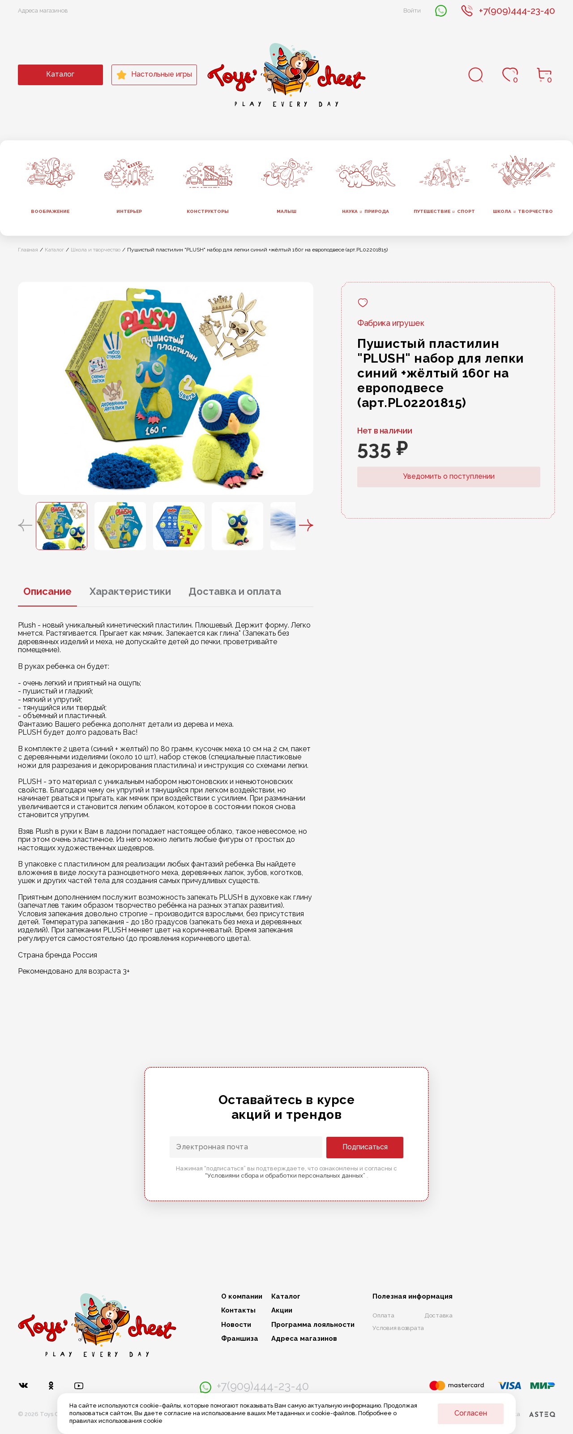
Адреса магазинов (43, 10)
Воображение (50, 211)
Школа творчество (523, 211)
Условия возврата (398, 1328)
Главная (28, 250)
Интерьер (129, 211)
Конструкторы (208, 211)
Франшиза (239, 1339)
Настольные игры (154, 75)
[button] (25, 526)
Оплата (383, 1315)
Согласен (470, 1413)
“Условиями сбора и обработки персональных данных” (286, 1175)
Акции (281, 1310)
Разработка (521, 1414)
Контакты (238, 1310)
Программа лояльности (313, 1325)
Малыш (286, 211)
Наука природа (365, 211)
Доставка (438, 1315)
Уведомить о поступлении (449, 476)
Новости (236, 1325)
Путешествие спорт (444, 211)
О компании (241, 1296)
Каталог (60, 74)
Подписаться (367, 1147)
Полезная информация (412, 1296)
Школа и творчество (95, 250)
